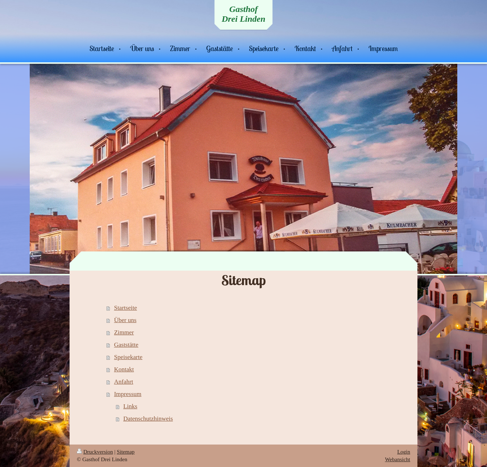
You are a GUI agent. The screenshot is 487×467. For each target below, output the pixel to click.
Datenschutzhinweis (148, 418)
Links (130, 406)
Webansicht (397, 459)
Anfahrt (123, 381)
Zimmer (124, 332)
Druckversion (95, 452)
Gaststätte (126, 344)
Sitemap (125, 452)
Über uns (125, 320)
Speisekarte (128, 357)
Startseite (125, 307)
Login (403, 452)
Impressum (128, 394)
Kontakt (124, 369)
